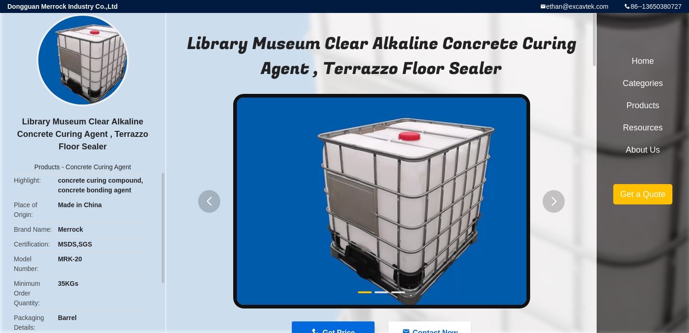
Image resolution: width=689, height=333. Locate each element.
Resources (643, 127)
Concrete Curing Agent (98, 167)
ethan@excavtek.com (577, 6)
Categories (643, 83)
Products (47, 167)
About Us (643, 149)
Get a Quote (642, 194)
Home (643, 61)
